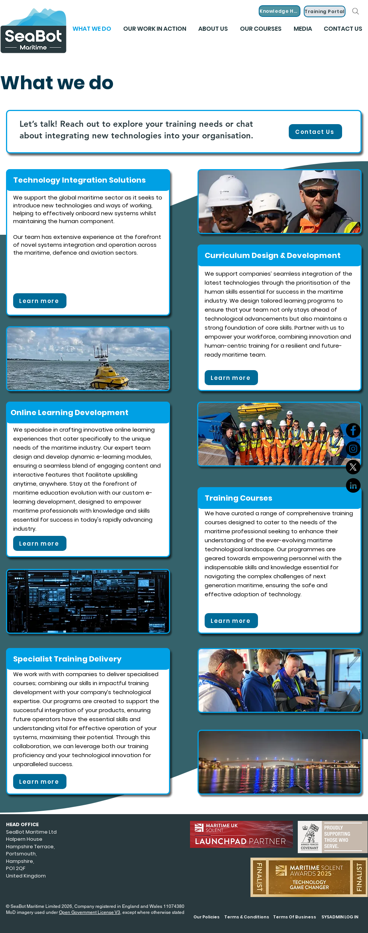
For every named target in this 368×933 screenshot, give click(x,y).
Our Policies (206, 917)
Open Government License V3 (89, 912)
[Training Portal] (324, 11)
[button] (303, 29)
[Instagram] (353, 448)
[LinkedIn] (353, 485)
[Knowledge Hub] (279, 11)
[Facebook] (353, 430)
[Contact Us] (315, 131)
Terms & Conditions (246, 917)
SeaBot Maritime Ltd (31, 832)
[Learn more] (39, 300)
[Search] (355, 11)
